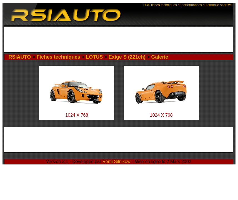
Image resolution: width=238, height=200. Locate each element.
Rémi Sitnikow (116, 161)
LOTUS (94, 57)
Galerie (159, 57)
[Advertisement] (118, 39)
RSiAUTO (19, 57)
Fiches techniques (58, 57)
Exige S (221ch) (127, 57)
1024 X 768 (76, 115)
